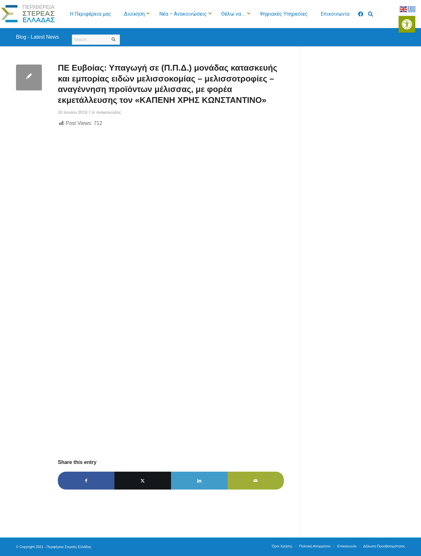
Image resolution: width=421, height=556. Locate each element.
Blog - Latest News (37, 37)
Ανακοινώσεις (108, 112)
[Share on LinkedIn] (199, 481)
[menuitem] (282, 546)
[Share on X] (142, 481)
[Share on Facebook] (86, 481)
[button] (407, 24)
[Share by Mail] (256, 481)
